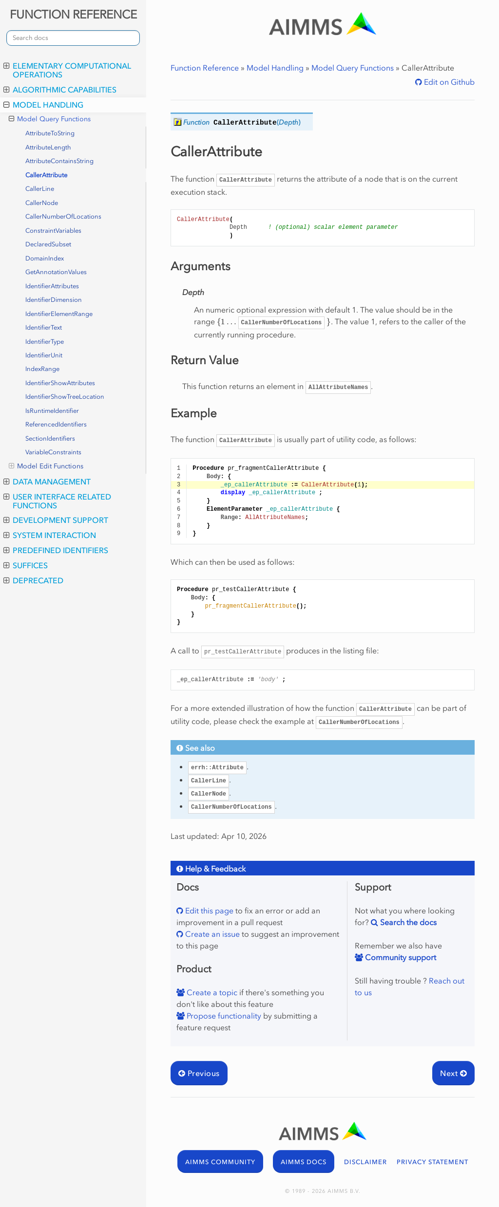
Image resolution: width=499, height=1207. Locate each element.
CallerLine (39, 188)
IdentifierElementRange (59, 313)
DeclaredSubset (48, 244)
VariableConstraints (53, 452)
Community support (399, 957)
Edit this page (208, 910)
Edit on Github (448, 82)
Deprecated (33, 580)
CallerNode (41, 202)
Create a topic (211, 992)
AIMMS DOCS (303, 1162)
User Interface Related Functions (57, 501)
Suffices (25, 565)
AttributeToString (50, 133)
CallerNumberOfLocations (63, 216)
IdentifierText (43, 327)
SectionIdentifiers (50, 438)
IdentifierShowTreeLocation (64, 396)
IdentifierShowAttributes (60, 383)
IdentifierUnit (43, 355)
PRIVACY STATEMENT (432, 1162)
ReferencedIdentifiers (56, 424)
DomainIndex (44, 258)
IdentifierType (44, 341)
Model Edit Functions (46, 466)
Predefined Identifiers (55, 550)
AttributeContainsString (59, 161)
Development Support (55, 520)
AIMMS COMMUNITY (220, 1162)
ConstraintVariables (53, 230)
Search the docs (407, 922)
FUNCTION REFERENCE (73, 14)
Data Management (47, 481)
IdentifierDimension (53, 299)
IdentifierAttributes (52, 286)
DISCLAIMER (365, 1162)
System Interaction (49, 535)
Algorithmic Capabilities (59, 89)
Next (453, 1073)
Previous (199, 1073)
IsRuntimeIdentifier (52, 410)
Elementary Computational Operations (67, 70)
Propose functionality (223, 1016)
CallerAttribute (46, 175)
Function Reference (205, 68)
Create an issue (211, 934)
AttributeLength (48, 147)
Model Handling (43, 105)
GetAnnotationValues (56, 272)
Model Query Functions (50, 119)
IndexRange (42, 368)
